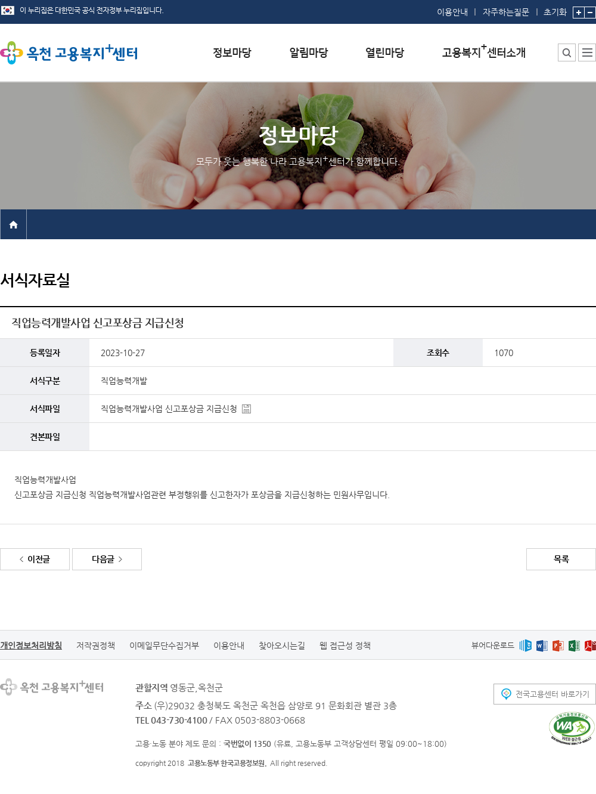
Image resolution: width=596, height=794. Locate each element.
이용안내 (452, 12)
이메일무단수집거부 (164, 645)
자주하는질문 (506, 12)
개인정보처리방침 (31, 645)
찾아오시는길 (282, 645)
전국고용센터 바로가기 (552, 694)
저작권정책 (95, 645)
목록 (561, 559)
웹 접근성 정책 (345, 645)
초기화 (555, 8)
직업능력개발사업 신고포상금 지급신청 (169, 408)
